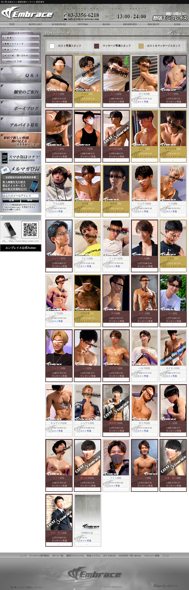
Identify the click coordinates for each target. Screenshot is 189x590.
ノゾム (142, 148)
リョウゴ (142, 203)
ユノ (170, 423)
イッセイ (113, 258)
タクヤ (170, 93)
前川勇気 (113, 148)
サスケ (56, 93)
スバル (113, 93)
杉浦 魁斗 (171, 478)
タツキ (142, 93)
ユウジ (142, 313)
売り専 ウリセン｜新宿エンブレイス (27, 587)
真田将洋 (113, 423)
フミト (113, 478)
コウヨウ (113, 368)
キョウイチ (56, 423)
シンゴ (85, 148)
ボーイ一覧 (57, 555)
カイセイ (170, 368)
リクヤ (56, 478)
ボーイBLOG (109, 555)
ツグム (56, 148)
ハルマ (142, 368)
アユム (56, 203)
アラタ (142, 258)
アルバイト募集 (151, 555)
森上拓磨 (85, 478)
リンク (166, 555)
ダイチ (142, 423)
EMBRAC (86, 532)
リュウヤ (56, 368)
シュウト (85, 423)
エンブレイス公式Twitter (20, 247)
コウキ (85, 203)
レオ (85, 368)
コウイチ (85, 313)
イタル (170, 258)
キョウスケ (171, 148)
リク (170, 203)
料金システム (93, 555)
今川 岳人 (56, 532)
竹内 (113, 313)
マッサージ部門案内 (39, 555)
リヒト (85, 258)
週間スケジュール (75, 555)
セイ (170, 313)
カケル (113, 203)
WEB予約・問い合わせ (130, 555)
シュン (85, 93)
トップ (23, 555)
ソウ (56, 313)
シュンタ (142, 478)
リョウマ (56, 258)
